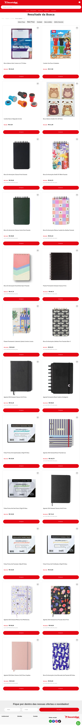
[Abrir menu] (2, 2)
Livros (27, 10)
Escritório (12, 18)
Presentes (46, 10)
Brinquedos (33, 10)
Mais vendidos (48, 22)
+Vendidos (53, 10)
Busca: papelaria (18, 18)
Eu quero (61, 690)
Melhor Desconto (60, 22)
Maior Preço (29, 22)
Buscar (78, 7)
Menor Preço (19, 22)
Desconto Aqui (3, 18)
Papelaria (40, 10)
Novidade (39, 22)
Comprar (21, 74)
